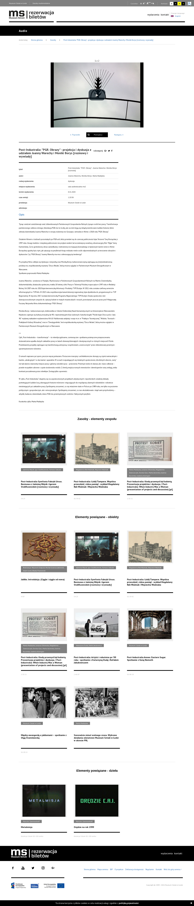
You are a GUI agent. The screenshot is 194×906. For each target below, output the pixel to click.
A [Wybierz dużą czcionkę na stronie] (149, 3)
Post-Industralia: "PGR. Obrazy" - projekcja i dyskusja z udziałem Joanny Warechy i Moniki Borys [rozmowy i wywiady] (108, 40)
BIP (111, 869)
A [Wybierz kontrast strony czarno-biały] (175, 4)
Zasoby (53, 40)
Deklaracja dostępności (134, 869)
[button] (97, 94)
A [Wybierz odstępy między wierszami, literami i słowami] (153, 3)
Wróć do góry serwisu (173, 869)
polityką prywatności (129, 903)
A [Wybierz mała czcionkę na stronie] (141, 3)
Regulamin (150, 869)
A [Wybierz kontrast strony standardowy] (171, 4)
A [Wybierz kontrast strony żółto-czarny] (179, 4)
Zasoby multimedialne (41, 3)
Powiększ (98, 135)
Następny (119, 135)
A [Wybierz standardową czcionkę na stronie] (144, 3)
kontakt (165, 14)
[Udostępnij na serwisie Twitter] (109, 151)
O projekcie (119, 869)
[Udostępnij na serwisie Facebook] (111, 151)
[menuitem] (153, 15)
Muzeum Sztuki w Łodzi (18, 3)
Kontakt (159, 869)
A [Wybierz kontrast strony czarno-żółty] (183, 4)
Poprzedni (74, 135)
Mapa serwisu (102, 869)
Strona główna (37, 40)
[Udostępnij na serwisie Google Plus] (105, 151)
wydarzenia (153, 14)
